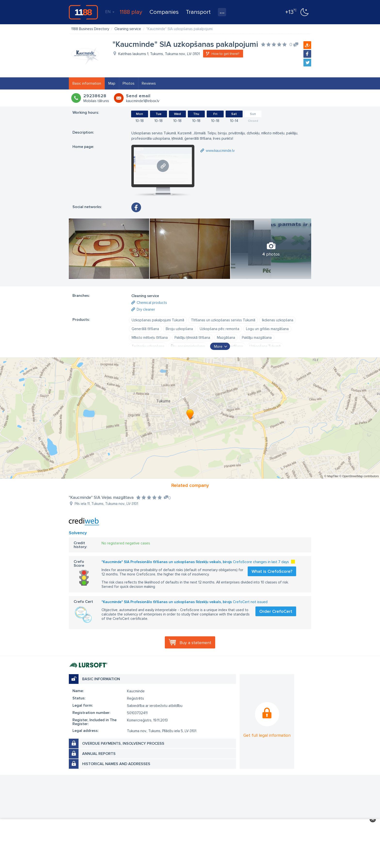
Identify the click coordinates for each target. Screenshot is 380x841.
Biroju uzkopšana (179, 329)
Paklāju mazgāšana (257, 337)
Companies (164, 12)
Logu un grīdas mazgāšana (267, 329)
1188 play (131, 12)
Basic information (86, 83)
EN (109, 11)
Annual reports (99, 753)
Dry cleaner (146, 309)
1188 (83, 12)
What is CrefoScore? (272, 571)
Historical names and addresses (116, 763)
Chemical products (152, 302)
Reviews (149, 83)
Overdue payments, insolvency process (123, 743)
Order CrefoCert (275, 611)
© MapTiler (331, 476)
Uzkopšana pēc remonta (219, 329)
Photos (129, 83)
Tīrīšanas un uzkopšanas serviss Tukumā (223, 320)
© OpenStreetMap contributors (359, 476)
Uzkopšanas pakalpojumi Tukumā (158, 320)
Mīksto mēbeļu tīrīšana (150, 337)
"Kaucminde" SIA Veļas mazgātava (101, 497)
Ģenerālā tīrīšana (145, 329)
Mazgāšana (226, 337)
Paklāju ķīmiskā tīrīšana (192, 337)
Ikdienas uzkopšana (277, 320)
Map (111, 83)
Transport (198, 12)
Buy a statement (195, 642)
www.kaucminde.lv (220, 150)
